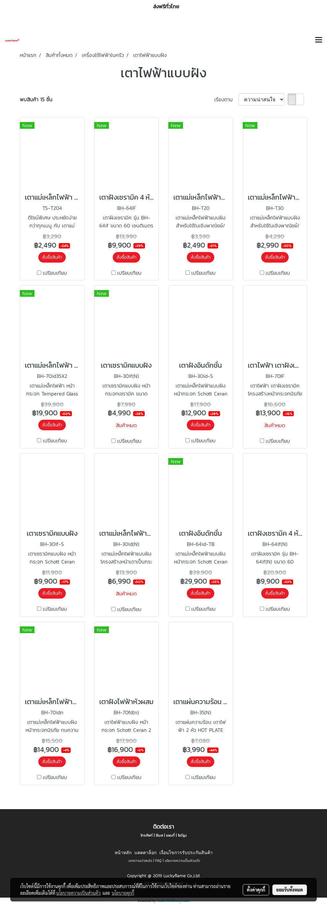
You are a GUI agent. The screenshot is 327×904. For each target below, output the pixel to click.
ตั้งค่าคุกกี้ (256, 890)
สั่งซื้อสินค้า (52, 257)
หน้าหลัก (123, 852)
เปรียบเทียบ (55, 273)
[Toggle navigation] (319, 40)
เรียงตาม (226, 99)
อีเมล (159, 835)
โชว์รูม (182, 835)
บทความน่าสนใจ (140, 860)
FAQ (158, 860)
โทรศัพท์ (147, 835)
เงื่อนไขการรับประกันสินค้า (186, 852)
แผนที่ (170, 835)
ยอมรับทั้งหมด (289, 890)
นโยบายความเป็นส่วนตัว (182, 860)
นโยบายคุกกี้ (123, 893)
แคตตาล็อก (145, 852)
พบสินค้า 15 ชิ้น (36, 99)
